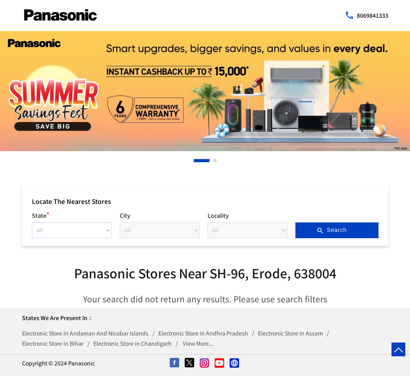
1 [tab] (196, 161)
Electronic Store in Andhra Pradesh (203, 333)
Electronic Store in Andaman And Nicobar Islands (85, 333)
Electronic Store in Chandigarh (132, 343)
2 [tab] (215, 161)
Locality (218, 215)
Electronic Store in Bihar (52, 343)
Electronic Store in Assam (290, 333)
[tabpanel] (205, 91)
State (40, 214)
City (125, 215)
